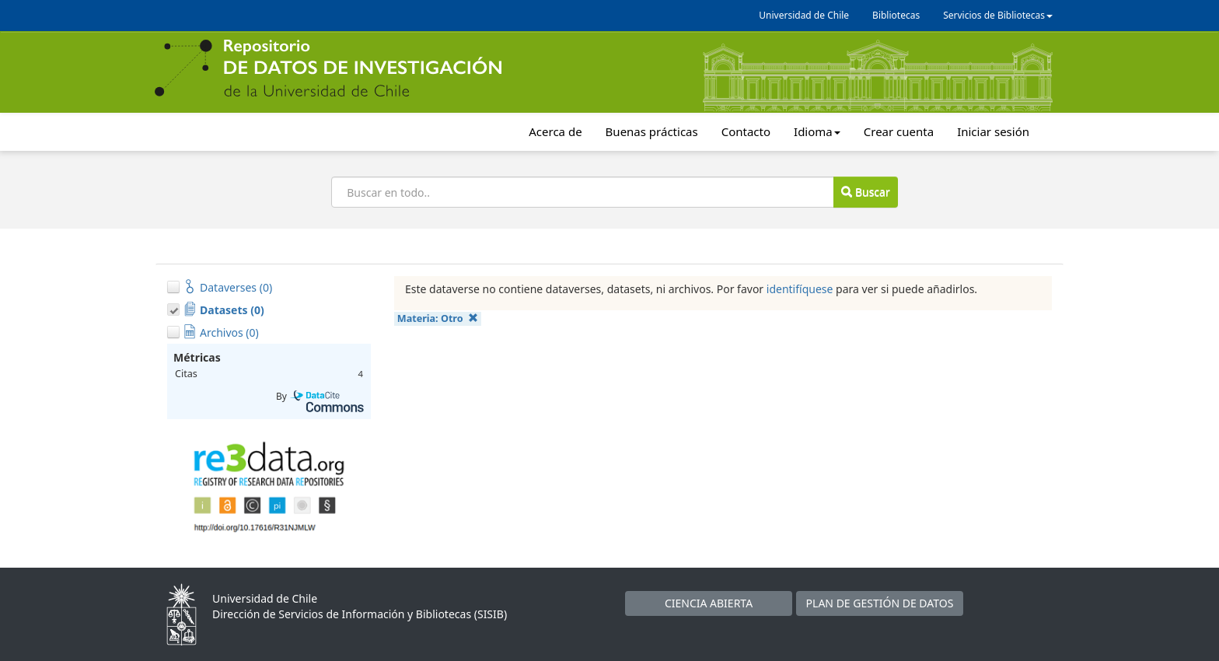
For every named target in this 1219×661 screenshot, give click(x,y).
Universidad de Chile (804, 15)
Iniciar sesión (993, 131)
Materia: (437, 318)
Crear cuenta (899, 131)
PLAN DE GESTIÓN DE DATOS (880, 603)
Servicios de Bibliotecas (998, 15)
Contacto (745, 131)
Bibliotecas (896, 15)
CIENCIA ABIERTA (709, 603)
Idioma (817, 131)
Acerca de (555, 131)
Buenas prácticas (652, 131)
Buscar (865, 191)
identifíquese (800, 289)
